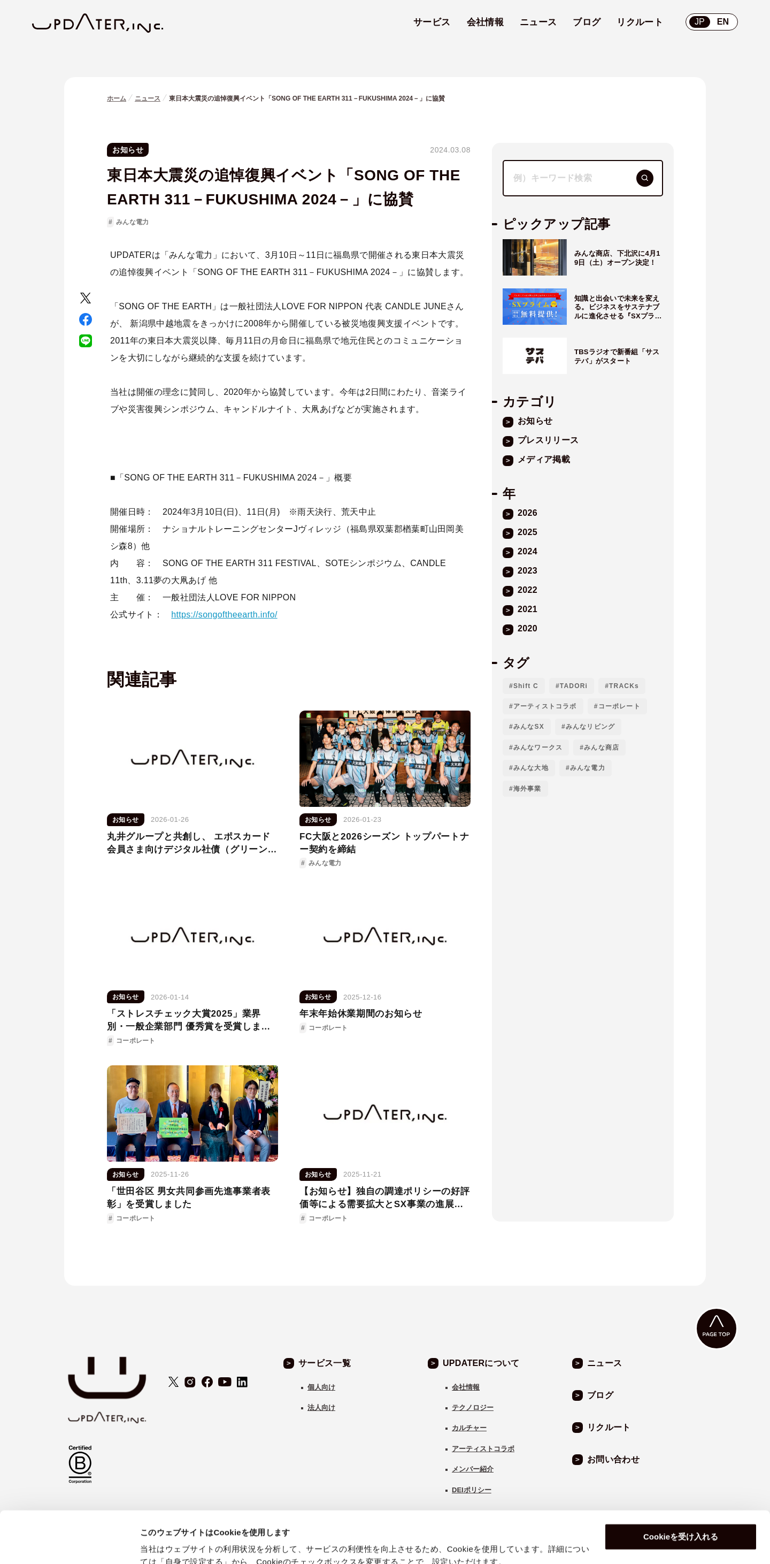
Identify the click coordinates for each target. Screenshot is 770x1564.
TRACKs (624, 686)
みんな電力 (132, 222)
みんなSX (528, 726)
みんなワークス (538, 747)
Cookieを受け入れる (680, 1488)
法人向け (321, 1407)
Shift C (525, 686)
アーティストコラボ (545, 706)
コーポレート (619, 706)
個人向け (321, 1387)
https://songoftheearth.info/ (224, 614)
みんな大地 (531, 768)
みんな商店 (601, 747)
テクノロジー (473, 1407)
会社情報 (466, 1387)
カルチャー (469, 1428)
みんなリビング (590, 726)
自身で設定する (168, 1542)
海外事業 (527, 788)
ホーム (116, 98)
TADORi (574, 686)
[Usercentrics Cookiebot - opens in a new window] (69, 1543)
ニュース (147, 98)
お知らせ (127, 150)
